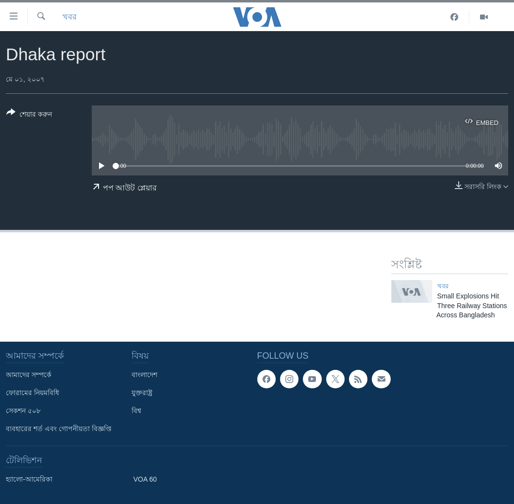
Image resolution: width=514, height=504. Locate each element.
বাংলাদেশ (144, 375)
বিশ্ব (136, 411)
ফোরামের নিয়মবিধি (32, 393)
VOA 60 (145, 479)
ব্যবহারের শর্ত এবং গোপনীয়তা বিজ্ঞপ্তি (59, 429)
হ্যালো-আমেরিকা (29, 479)
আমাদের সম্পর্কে (28, 375)
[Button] (29, 115)
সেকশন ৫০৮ (23, 411)
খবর (70, 17)
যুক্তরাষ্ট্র (142, 393)
